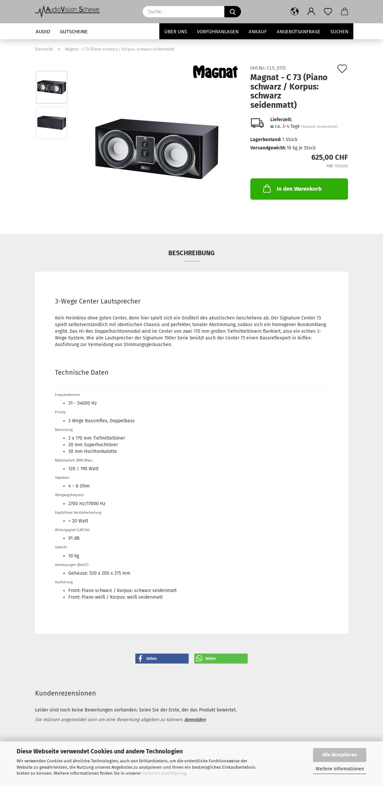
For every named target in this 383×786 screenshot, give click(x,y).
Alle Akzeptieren (339, 755)
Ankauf (258, 32)
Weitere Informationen (340, 769)
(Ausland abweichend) (319, 126)
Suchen (339, 32)
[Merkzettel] (328, 11)
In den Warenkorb (292, 188)
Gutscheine (74, 32)
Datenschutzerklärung (164, 773)
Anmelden (195, 719)
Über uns (175, 32)
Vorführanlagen (218, 32)
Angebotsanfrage (298, 32)
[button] (294, 11)
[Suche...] (232, 11)
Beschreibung (191, 253)
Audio (43, 32)
